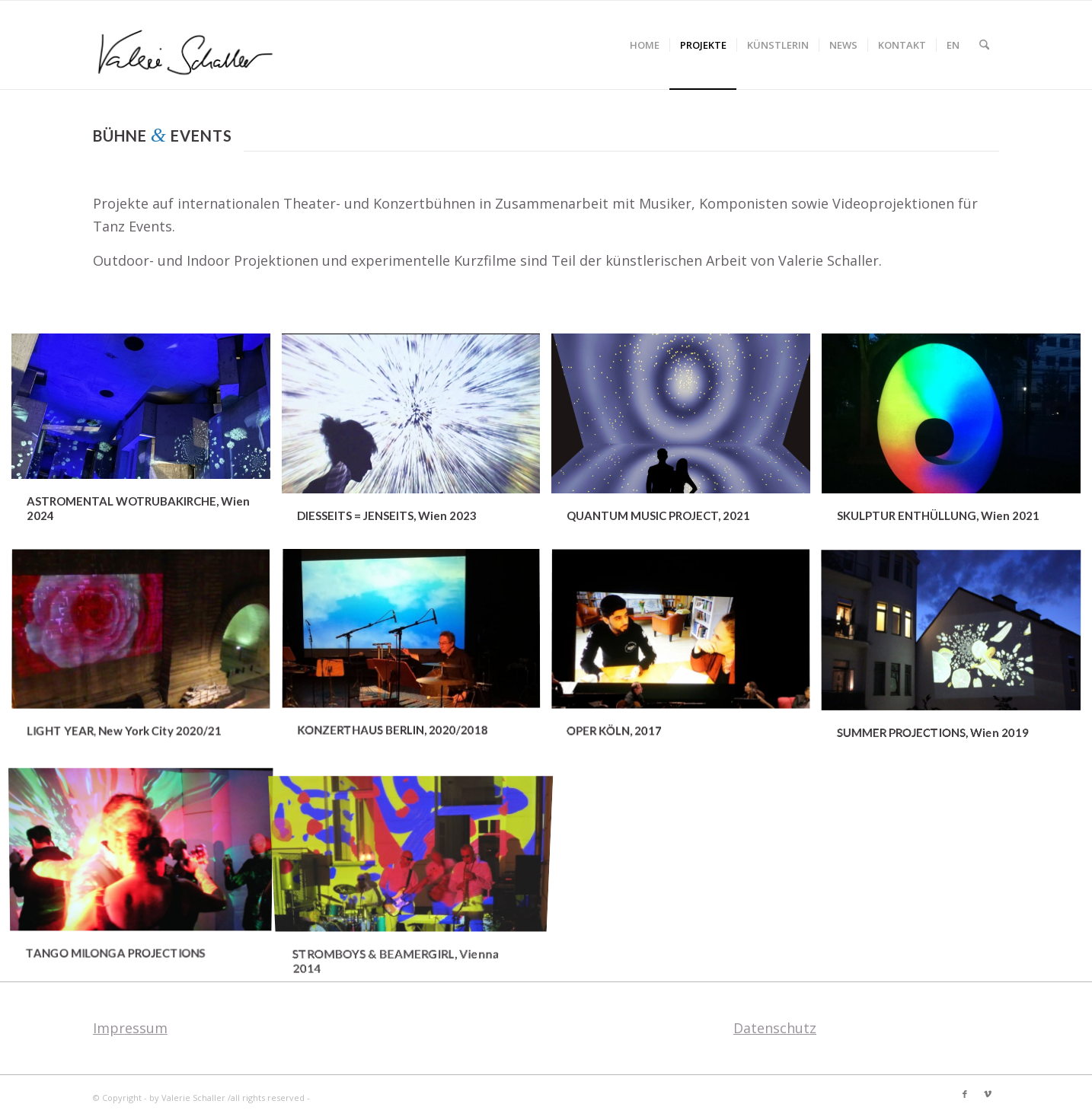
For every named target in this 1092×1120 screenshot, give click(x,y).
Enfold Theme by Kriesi (359, 1097)
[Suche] (984, 45)
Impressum (130, 1028)
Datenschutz (774, 1028)
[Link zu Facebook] (964, 1094)
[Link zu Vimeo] (987, 1094)
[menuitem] (644, 45)
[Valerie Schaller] (189, 45)
